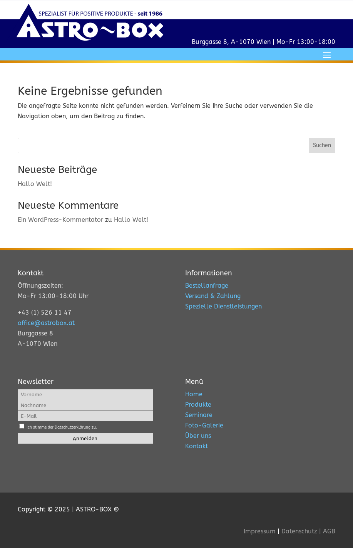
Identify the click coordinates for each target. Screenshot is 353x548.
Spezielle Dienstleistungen (223, 306)
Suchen (322, 145)
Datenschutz (299, 531)
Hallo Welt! (35, 184)
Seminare (198, 415)
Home (193, 394)
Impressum (260, 531)
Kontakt (196, 446)
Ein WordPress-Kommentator (60, 219)
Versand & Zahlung (213, 296)
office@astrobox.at (46, 323)
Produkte (198, 404)
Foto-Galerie (204, 425)
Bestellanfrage (206, 285)
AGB (329, 531)
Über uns (198, 435)
